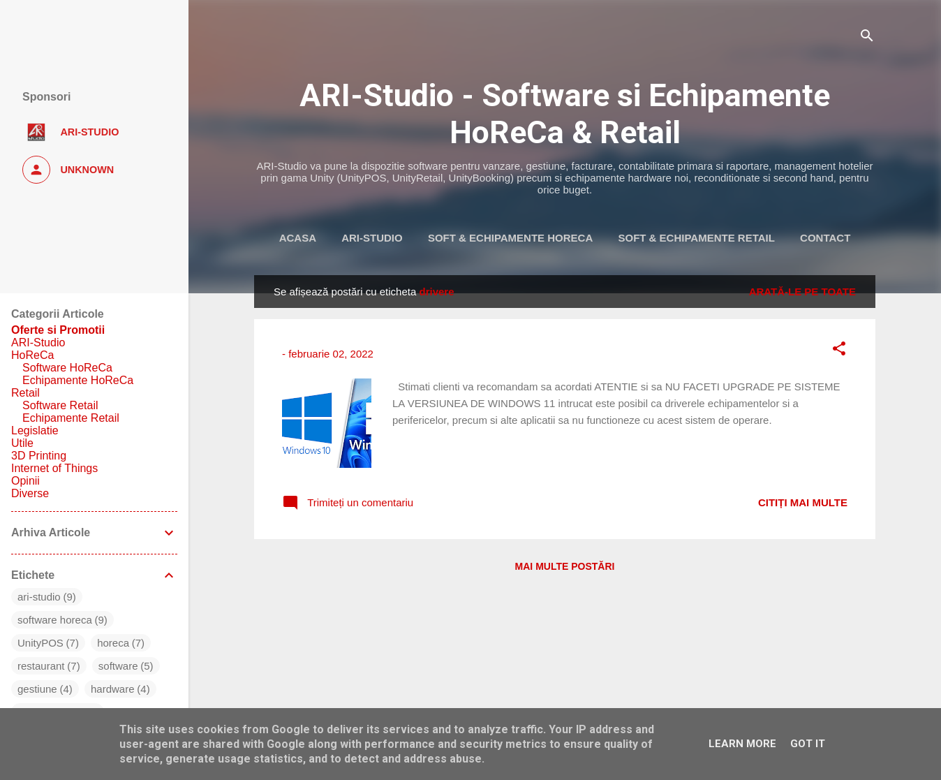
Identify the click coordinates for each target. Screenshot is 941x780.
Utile (22, 443)
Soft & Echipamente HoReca (510, 238)
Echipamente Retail (70, 418)
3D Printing (38, 456)
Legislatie (35, 430)
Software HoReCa (67, 368)
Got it (807, 743)
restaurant (41, 666)
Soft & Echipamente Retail (696, 238)
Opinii (25, 481)
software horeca (54, 620)
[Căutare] (867, 38)
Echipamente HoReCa (77, 380)
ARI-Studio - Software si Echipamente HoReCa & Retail (564, 114)
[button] (839, 351)
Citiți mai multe (802, 502)
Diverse (30, 493)
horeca (113, 643)
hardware (113, 689)
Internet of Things (54, 468)
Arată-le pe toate (802, 291)
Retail (25, 393)
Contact (825, 238)
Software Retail (60, 405)
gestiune (37, 689)
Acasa (297, 238)
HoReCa (32, 355)
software (118, 666)
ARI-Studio (372, 238)
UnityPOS (40, 643)
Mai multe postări (565, 566)
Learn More (742, 743)
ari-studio (39, 597)
